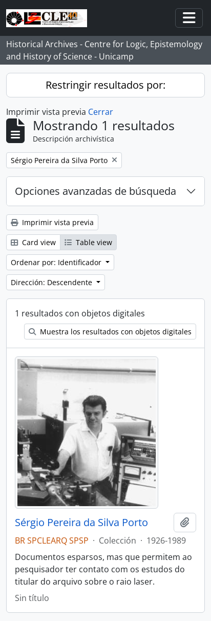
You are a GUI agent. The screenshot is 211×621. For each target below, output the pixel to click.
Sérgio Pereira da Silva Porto (81, 522)
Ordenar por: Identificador (57, 262)
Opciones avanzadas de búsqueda (95, 191)
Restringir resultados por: (105, 85)
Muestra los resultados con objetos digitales (110, 331)
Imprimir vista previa (52, 222)
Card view (33, 242)
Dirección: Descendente (52, 282)
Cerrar (100, 111)
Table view (88, 242)
